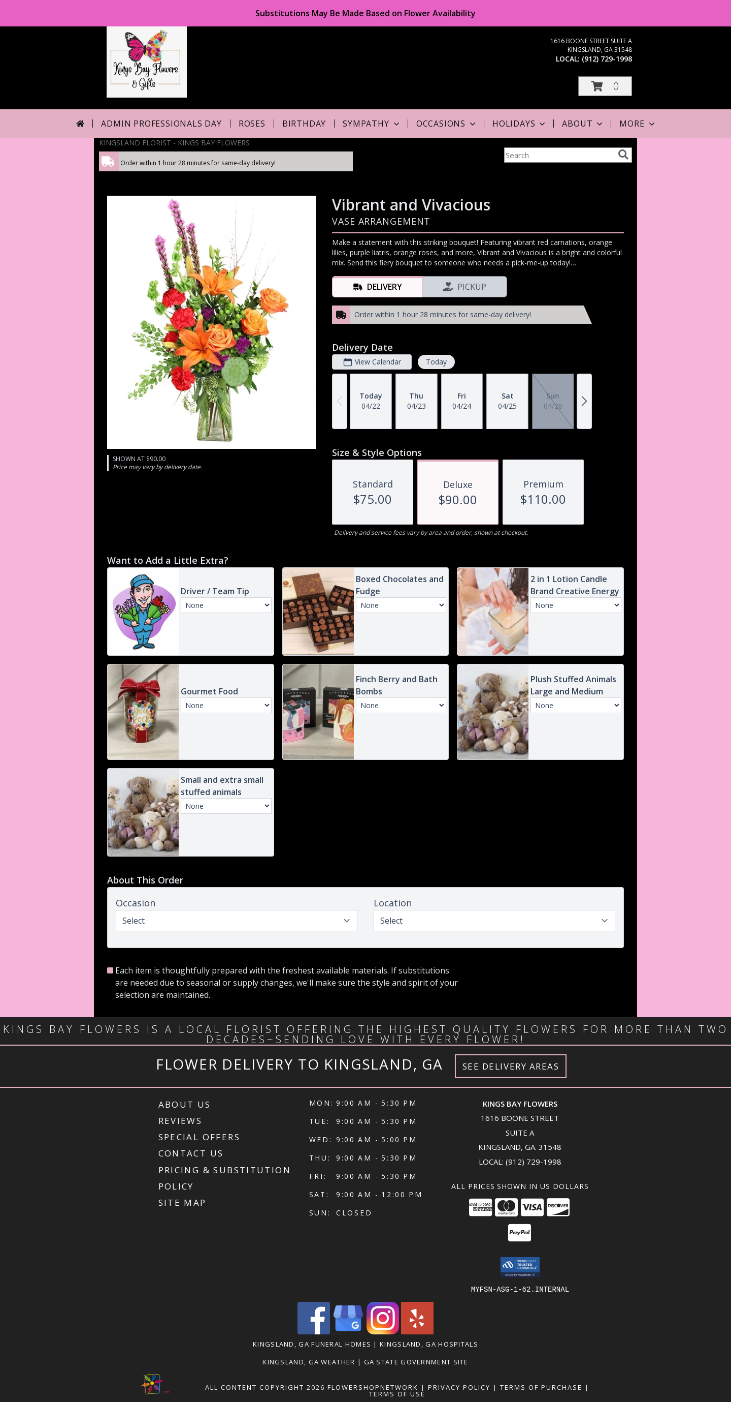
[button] (605, 86)
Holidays (519, 123)
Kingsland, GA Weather (308, 1361)
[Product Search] (559, 155)
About (583, 123)
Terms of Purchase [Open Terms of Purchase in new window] (541, 1386)
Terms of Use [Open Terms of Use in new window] (397, 1393)
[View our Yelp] (417, 1331)
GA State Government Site (416, 1361)
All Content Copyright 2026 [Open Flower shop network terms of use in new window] (265, 1386)
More (637, 123)
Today (436, 362)
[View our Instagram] (383, 1331)
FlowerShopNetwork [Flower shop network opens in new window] (372, 1386)
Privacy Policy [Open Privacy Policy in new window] (459, 1386)
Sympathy (372, 123)
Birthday (304, 123)
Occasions (447, 123)
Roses (252, 123)
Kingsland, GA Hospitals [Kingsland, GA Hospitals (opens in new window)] (429, 1343)
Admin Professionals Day (161, 123)
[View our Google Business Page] (348, 1331)
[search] (623, 154)
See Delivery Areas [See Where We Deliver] (510, 1066)
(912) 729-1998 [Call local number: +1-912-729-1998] (607, 59)
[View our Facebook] (313, 1331)
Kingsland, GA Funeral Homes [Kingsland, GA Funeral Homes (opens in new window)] (312, 1343)
